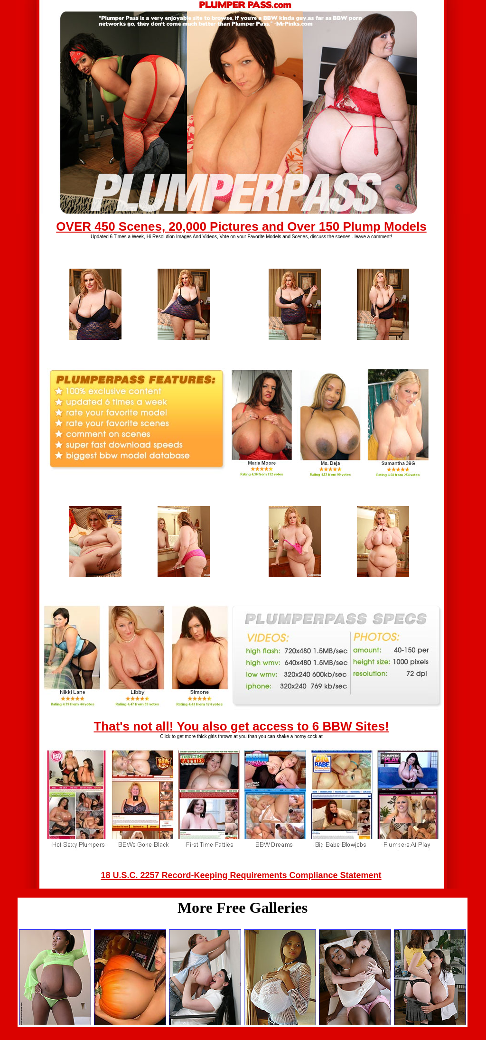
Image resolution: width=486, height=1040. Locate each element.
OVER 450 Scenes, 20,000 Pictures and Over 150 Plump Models (241, 226)
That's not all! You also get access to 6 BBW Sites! (241, 726)
